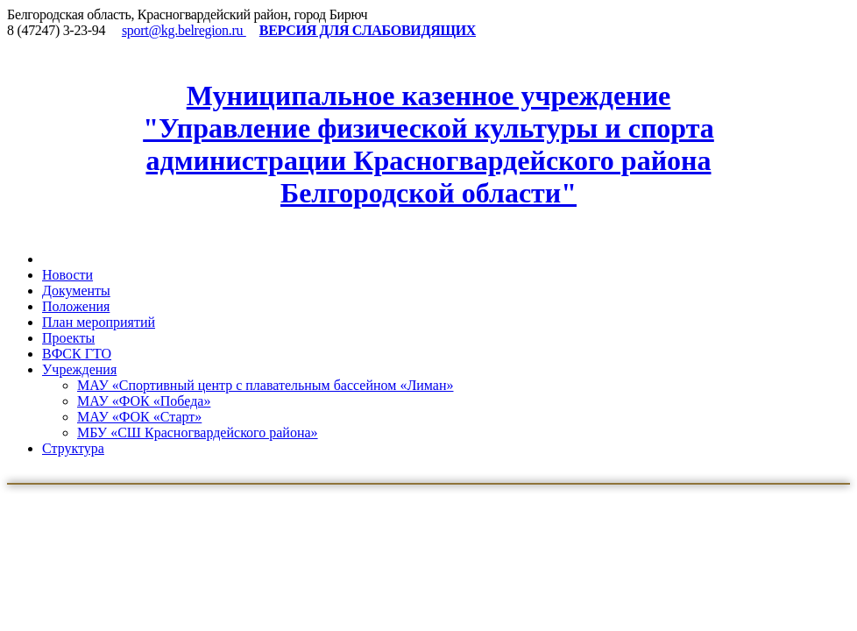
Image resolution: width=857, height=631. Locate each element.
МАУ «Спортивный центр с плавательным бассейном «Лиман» (265, 385)
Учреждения (79, 369)
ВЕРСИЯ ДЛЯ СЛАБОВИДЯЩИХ (367, 30)
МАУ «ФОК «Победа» (143, 400)
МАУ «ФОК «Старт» (139, 416)
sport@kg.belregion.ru (184, 30)
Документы (76, 290)
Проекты (68, 337)
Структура (73, 448)
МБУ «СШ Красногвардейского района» (197, 432)
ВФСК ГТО (76, 353)
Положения (76, 306)
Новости (67, 274)
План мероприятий (98, 322)
